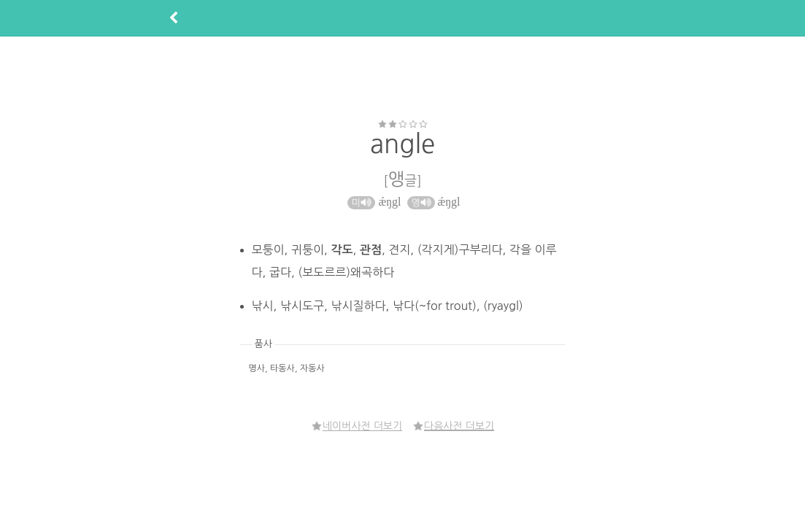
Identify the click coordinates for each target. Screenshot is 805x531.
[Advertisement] (403, 77)
